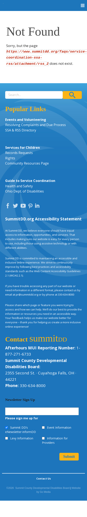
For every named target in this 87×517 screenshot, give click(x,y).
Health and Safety (19, 186)
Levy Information (21, 438)
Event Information (59, 427)
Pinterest (31, 206)
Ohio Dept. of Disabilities (24, 191)
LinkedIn (37, 206)
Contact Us (43, 478)
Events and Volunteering (25, 119)
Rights (10, 158)
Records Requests (19, 152)
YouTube (24, 206)
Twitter (16, 206)
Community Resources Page (27, 163)
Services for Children (22, 147)
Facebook (8, 206)
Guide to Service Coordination (30, 180)
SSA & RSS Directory (20, 130)
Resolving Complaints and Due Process (35, 125)
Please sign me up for (21, 418)
